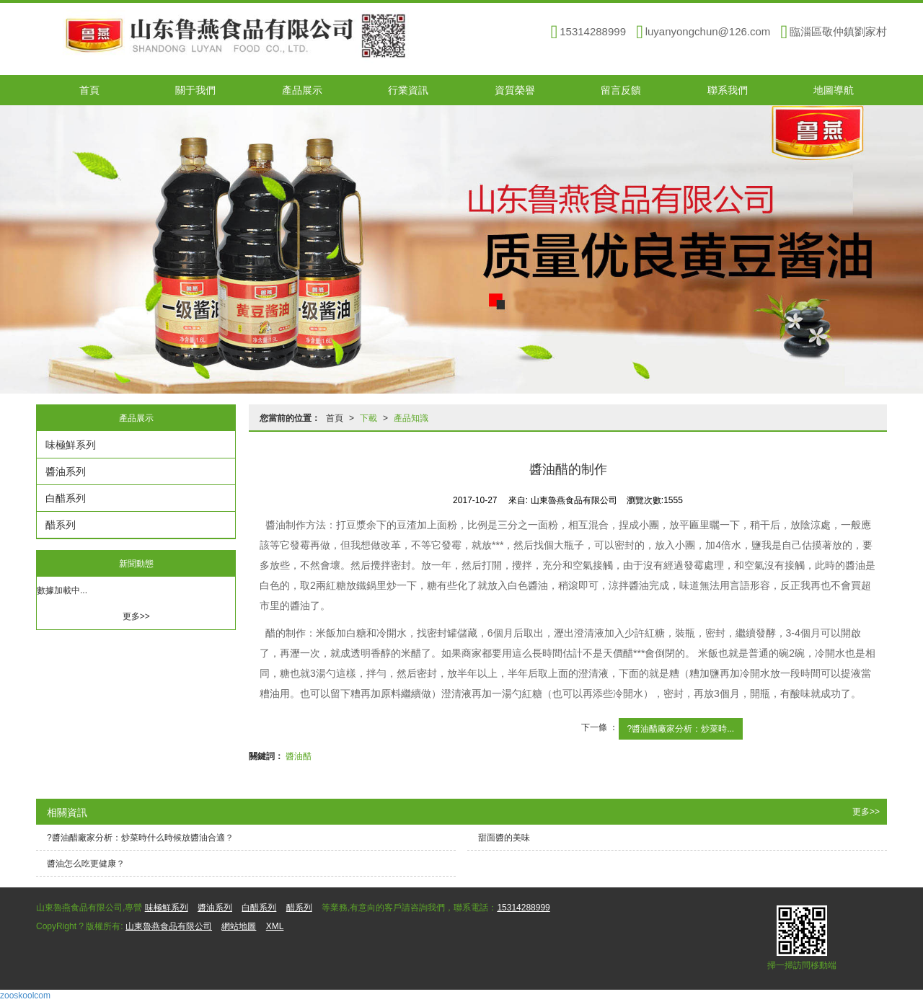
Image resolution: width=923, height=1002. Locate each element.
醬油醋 (299, 756)
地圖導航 (833, 90)
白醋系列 (65, 498)
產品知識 (411, 418)
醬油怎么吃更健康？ (86, 864)
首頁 (89, 90)
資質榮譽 (515, 90)
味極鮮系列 (70, 445)
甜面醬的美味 (504, 838)
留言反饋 (621, 90)
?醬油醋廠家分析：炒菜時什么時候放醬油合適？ (140, 838)
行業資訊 (408, 90)
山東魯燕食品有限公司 (168, 926)
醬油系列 (65, 471)
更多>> (136, 616)
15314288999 (523, 908)
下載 (368, 418)
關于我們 (195, 90)
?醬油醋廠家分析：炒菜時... (681, 729)
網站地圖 (238, 926)
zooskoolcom (25, 995)
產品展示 (302, 90)
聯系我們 (727, 90)
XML (275, 926)
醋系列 (60, 525)
